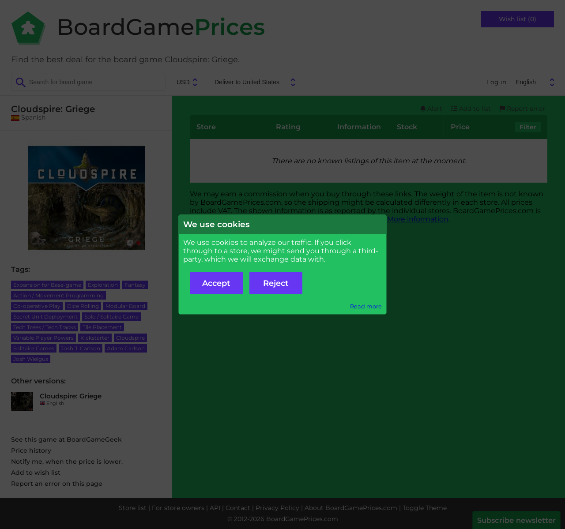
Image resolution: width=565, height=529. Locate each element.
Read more (366, 306)
